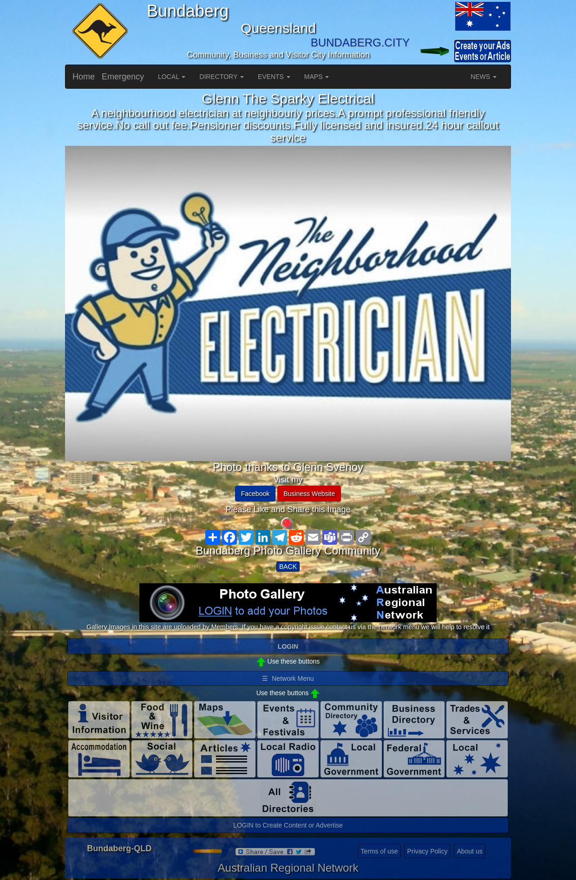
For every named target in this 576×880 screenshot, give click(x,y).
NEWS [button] (484, 76)
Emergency (123, 76)
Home (83, 76)
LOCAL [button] (171, 76)
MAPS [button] (316, 76)
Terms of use (379, 851)
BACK (288, 566)
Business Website (309, 493)
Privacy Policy (427, 851)
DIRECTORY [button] (221, 76)
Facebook (255, 493)
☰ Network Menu (288, 678)
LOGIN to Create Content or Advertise (288, 825)
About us (469, 851)
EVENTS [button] (274, 76)
